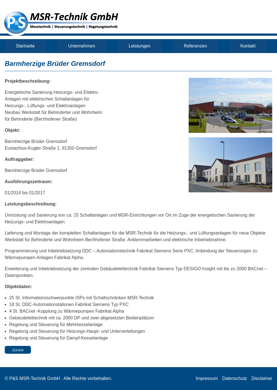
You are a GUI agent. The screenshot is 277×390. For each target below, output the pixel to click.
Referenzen (195, 46)
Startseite (25, 46)
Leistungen (139, 46)
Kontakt (248, 46)
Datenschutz (234, 378)
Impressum (207, 378)
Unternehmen (81, 46)
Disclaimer (261, 378)
